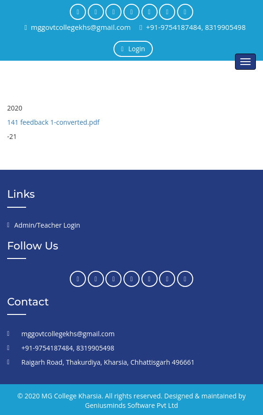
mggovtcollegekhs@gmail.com (78, 27)
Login (133, 48)
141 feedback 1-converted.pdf (53, 122)
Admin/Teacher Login (47, 225)
